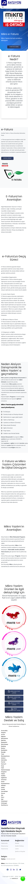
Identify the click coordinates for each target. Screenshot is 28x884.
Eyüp (6, 765)
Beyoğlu (6, 752)
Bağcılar (6, 736)
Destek (17, 843)
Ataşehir (6, 732)
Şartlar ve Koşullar (20, 851)
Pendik (6, 789)
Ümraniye (7, 779)
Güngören (7, 771)
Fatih (6, 767)
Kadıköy (6, 775)
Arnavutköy (7, 730)
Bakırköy (6, 740)
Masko (6, 787)
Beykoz (6, 748)
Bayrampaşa (7, 744)
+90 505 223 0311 (10, 859)
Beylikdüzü (7, 750)
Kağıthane (7, 777)
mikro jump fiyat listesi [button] (14, 698)
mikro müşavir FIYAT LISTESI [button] (14, 710)
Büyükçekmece (8, 756)
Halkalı (6, 773)
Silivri (6, 797)
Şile (5, 795)
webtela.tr (15, 878)
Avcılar (6, 734)
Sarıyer (6, 793)
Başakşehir (7, 742)
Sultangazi (7, 803)
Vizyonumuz (4, 848)
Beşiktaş (6, 746)
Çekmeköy (7, 760)
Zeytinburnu (7, 805)
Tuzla (6, 754)
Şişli (6, 799)
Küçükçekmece (8, 783)
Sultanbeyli (7, 801)
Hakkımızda (4, 843)
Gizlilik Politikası (19, 846)
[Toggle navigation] (2, 7)
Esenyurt (7, 763)
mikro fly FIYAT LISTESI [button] (14, 704)
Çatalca (6, 758)
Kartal (6, 781)
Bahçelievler (7, 738)
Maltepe (6, 785)
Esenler (6, 761)
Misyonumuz (4, 846)
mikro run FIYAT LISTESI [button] (14, 692)
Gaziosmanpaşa (8, 769)
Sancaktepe (7, 791)
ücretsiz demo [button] (14, 46)
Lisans (17, 848)
